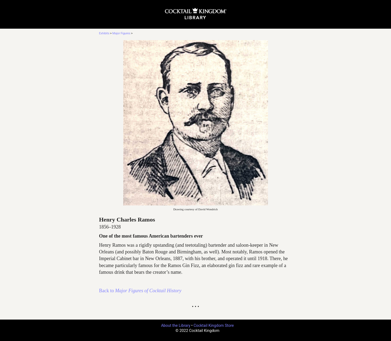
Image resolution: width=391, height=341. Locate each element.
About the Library (175, 325)
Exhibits (104, 33)
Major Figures (121, 33)
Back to (140, 290)
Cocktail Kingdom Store (213, 325)
